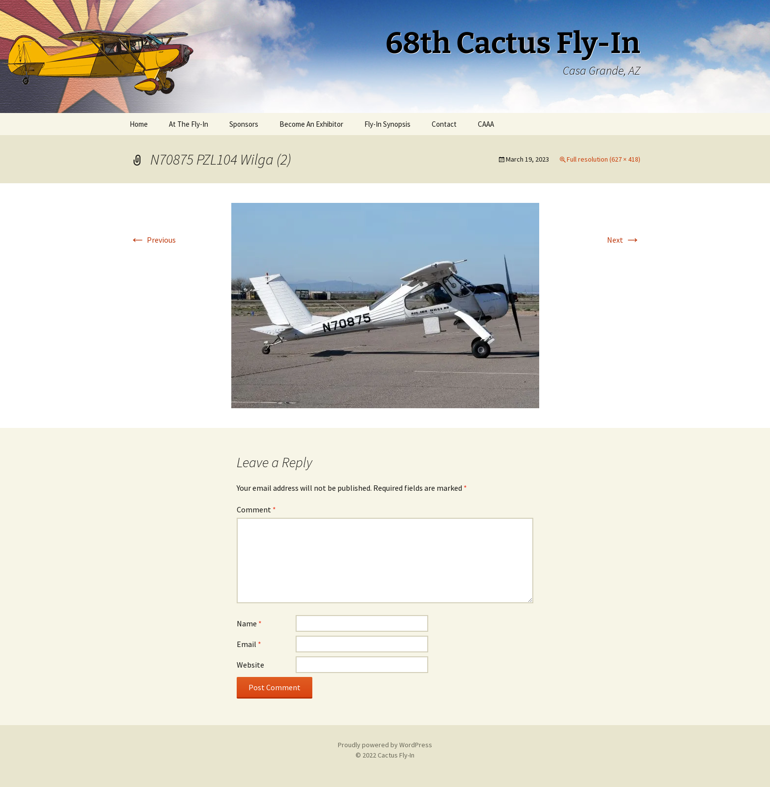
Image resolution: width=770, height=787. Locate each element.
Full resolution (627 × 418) (603, 159)
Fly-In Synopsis (387, 124)
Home (139, 124)
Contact (444, 124)
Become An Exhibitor (311, 124)
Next (623, 240)
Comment (256, 509)
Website (250, 665)
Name (249, 623)
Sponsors (243, 124)
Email (249, 644)
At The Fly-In (188, 124)
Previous (153, 240)
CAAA (486, 124)
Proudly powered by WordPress (385, 744)
